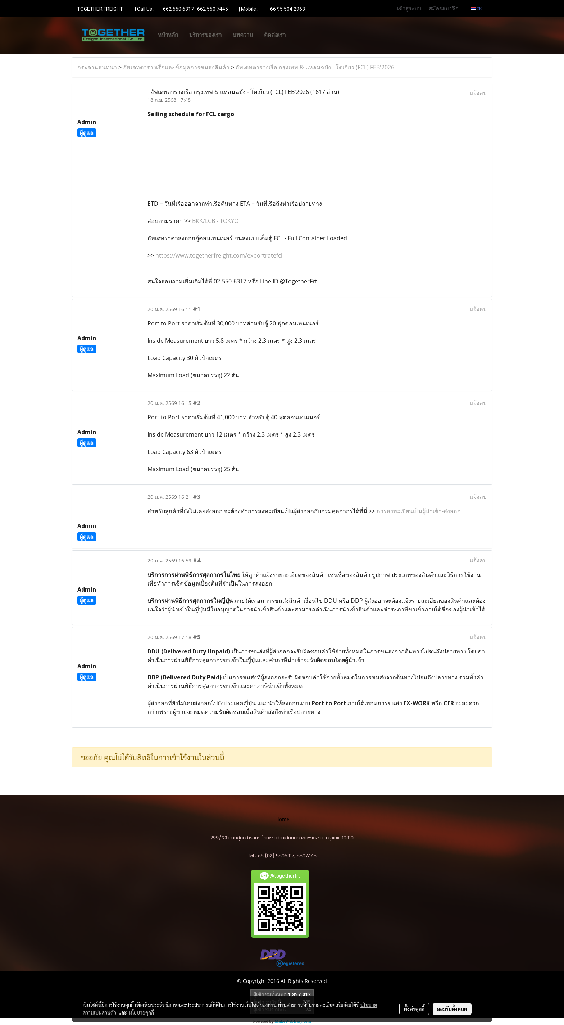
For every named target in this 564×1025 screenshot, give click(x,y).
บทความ (243, 35)
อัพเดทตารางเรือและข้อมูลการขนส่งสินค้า (176, 67)
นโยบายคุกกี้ (141, 1012)
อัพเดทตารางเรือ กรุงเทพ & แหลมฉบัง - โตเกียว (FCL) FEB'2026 (315, 67)
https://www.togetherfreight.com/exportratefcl (218, 255)
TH (476, 8)
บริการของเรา (205, 35)
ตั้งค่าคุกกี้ (414, 1009)
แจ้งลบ (478, 93)
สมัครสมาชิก (444, 8)
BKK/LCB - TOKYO (215, 221)
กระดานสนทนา (97, 67)
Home (282, 819)
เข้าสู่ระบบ (409, 8)
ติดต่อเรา (275, 35)
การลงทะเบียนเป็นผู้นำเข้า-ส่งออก (419, 511)
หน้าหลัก (168, 35)
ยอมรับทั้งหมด (452, 1009)
